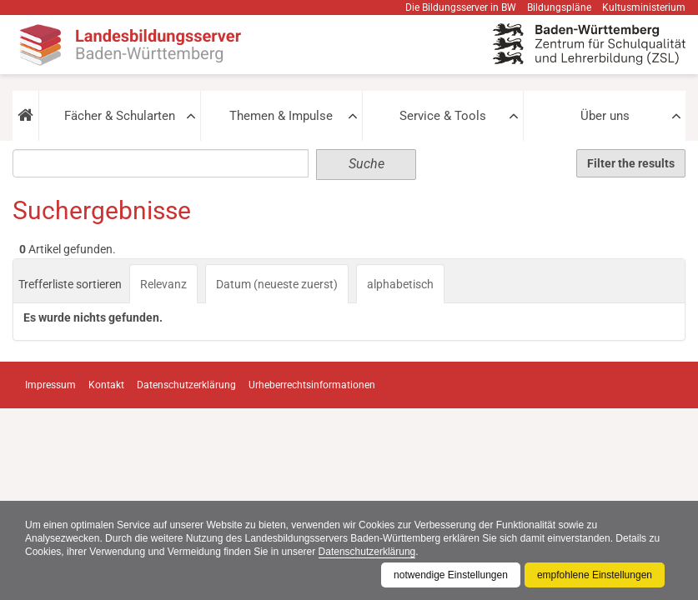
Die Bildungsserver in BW (460, 7)
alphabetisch (400, 284)
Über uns (605, 115)
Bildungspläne (559, 7)
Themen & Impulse (281, 115)
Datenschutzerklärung (367, 552)
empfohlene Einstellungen (594, 575)
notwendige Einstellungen (451, 575)
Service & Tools (442, 115)
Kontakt (106, 385)
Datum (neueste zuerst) (277, 284)
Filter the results (631, 163)
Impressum (50, 385)
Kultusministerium (643, 7)
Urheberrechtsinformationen (312, 385)
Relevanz (163, 284)
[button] (25, 115)
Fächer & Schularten (119, 115)
